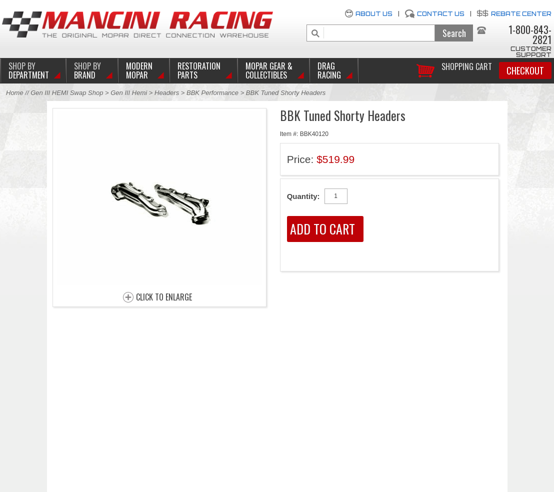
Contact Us (440, 14)
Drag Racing (329, 70)
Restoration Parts (199, 70)
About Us (374, 14)
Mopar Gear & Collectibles (269, 70)
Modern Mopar (139, 70)
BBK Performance (212, 92)
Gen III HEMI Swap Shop (66, 92)
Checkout (525, 70)
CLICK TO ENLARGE (164, 297)
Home (15, 92)
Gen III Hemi (129, 92)
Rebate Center (521, 14)
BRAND (87, 70)
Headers (166, 92)
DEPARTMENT (28, 70)
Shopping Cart (467, 65)
